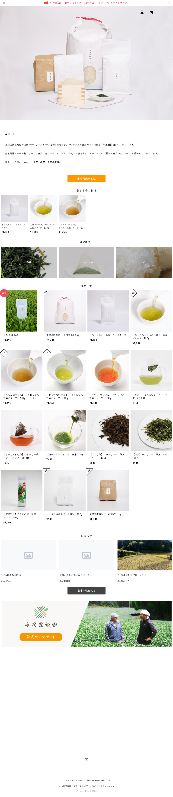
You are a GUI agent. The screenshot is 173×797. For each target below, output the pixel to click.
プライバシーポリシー (72, 780)
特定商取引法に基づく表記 (99, 780)
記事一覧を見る (86, 590)
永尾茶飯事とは (86, 178)
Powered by (87, 791)
